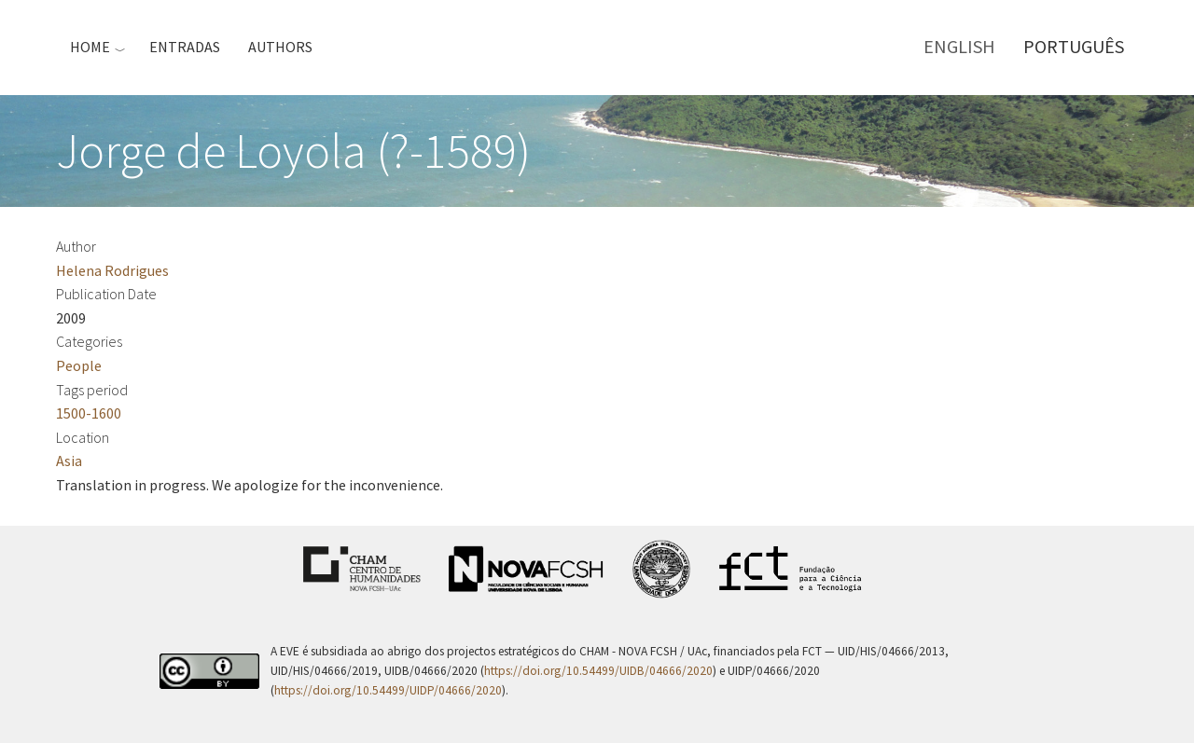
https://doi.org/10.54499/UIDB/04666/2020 (598, 671)
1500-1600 (88, 413)
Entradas (184, 46)
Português (1073, 46)
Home (90, 46)
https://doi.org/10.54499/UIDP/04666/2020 (388, 690)
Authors (280, 46)
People (79, 365)
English (959, 46)
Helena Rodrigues (112, 270)
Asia (69, 460)
